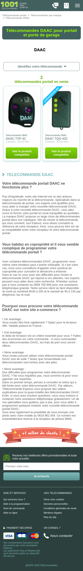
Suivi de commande (14, 508)
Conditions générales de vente (60, 508)
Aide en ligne (10, 512)
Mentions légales (53, 512)
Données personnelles (56, 504)
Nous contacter (61, 536)
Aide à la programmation (16, 504)
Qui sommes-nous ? (14, 499)
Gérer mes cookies (54, 499)
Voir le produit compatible (21, 153)
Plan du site (50, 517)
